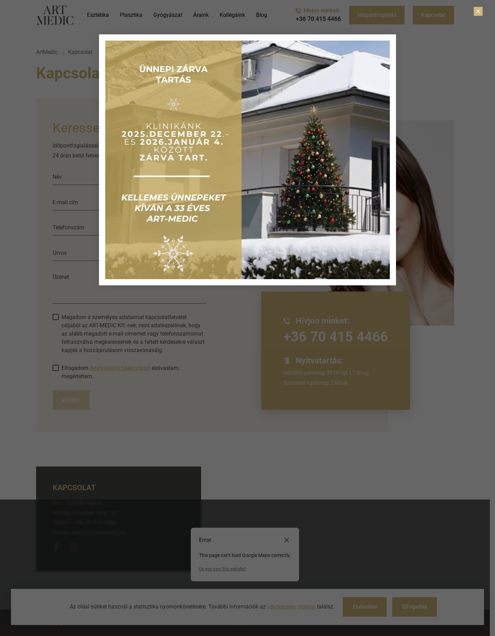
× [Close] (478, 11)
